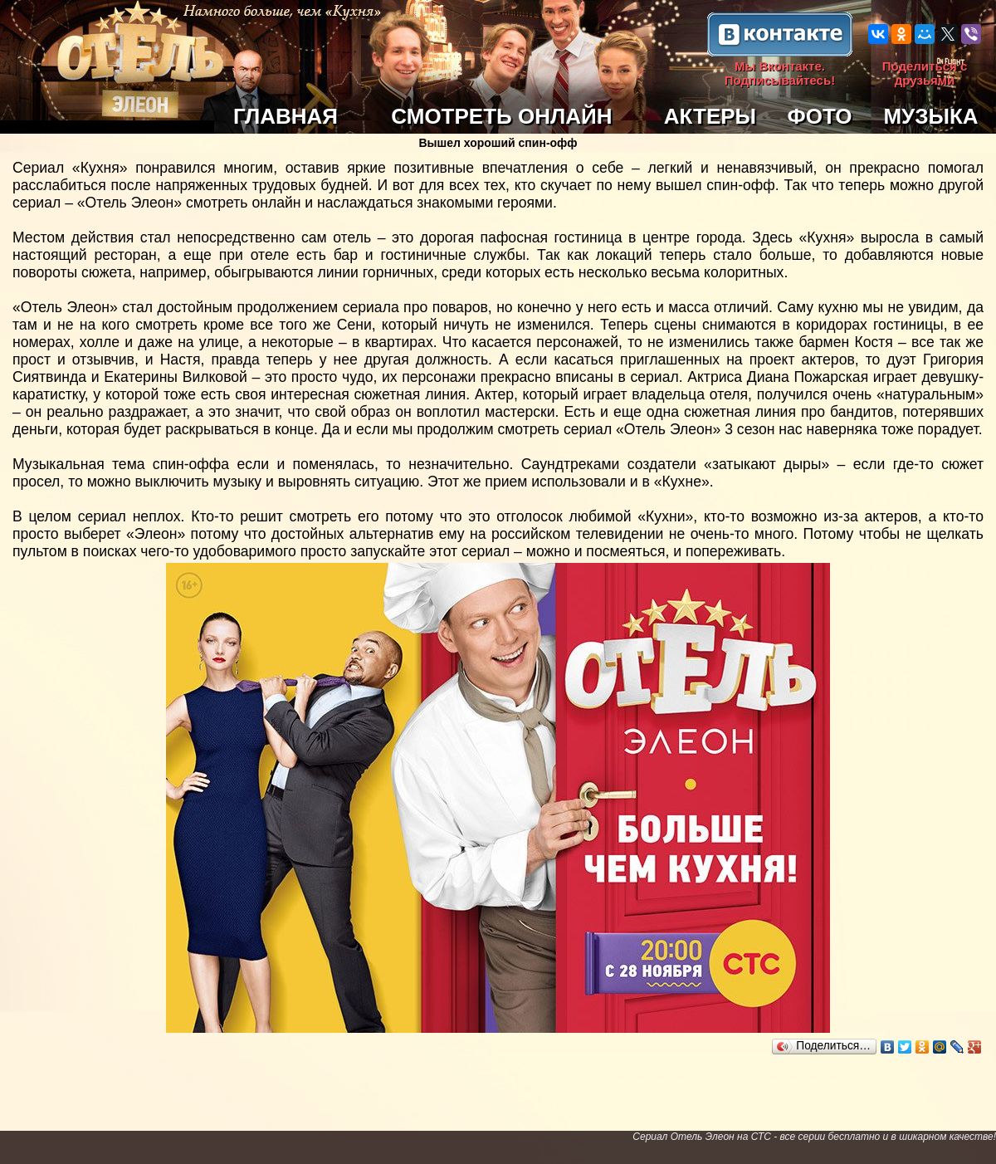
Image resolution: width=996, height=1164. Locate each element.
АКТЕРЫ (710, 116)
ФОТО (820, 116)
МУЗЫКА (930, 116)
